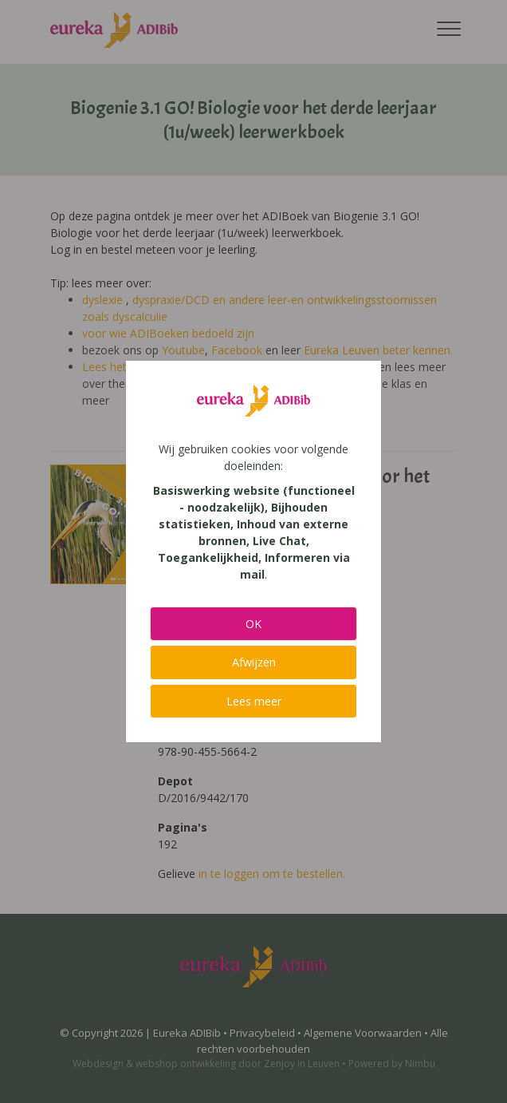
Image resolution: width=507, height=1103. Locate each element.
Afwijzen (254, 662)
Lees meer (253, 701)
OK (253, 623)
